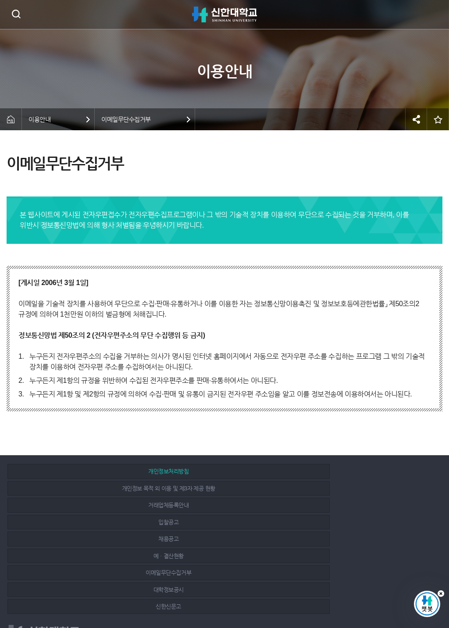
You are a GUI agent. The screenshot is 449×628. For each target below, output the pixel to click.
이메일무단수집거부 (126, 119)
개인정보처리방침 (77, 471)
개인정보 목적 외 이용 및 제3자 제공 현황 (219, 471)
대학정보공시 (219, 505)
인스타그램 (408, 594)
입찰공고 (77, 488)
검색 (16, 13)
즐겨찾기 (438, 119)
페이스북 (388, 594)
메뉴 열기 (435, 14)
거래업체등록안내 (361, 471)
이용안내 (39, 119)
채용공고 (219, 488)
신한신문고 (361, 505)
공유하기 (416, 119)
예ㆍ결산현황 (361, 488)
